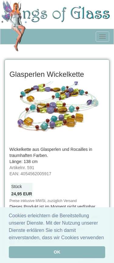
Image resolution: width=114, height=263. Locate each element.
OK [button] (57, 252)
